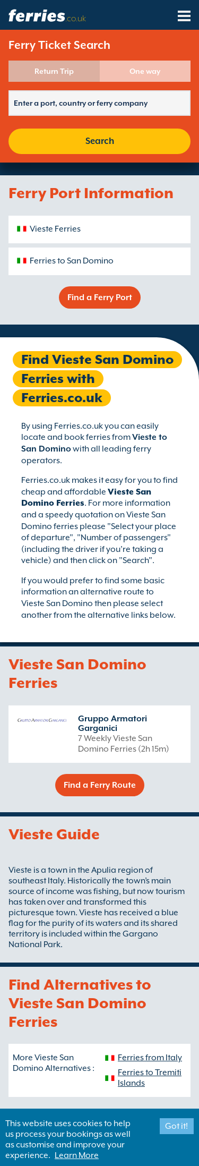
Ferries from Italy (150, 1057)
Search (99, 141)
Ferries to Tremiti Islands (149, 1078)
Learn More (77, 1155)
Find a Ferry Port (99, 297)
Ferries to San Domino (72, 261)
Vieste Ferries (55, 229)
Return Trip (54, 71)
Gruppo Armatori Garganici (112, 723)
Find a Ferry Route (100, 785)
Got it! (176, 1126)
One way (144, 71)
